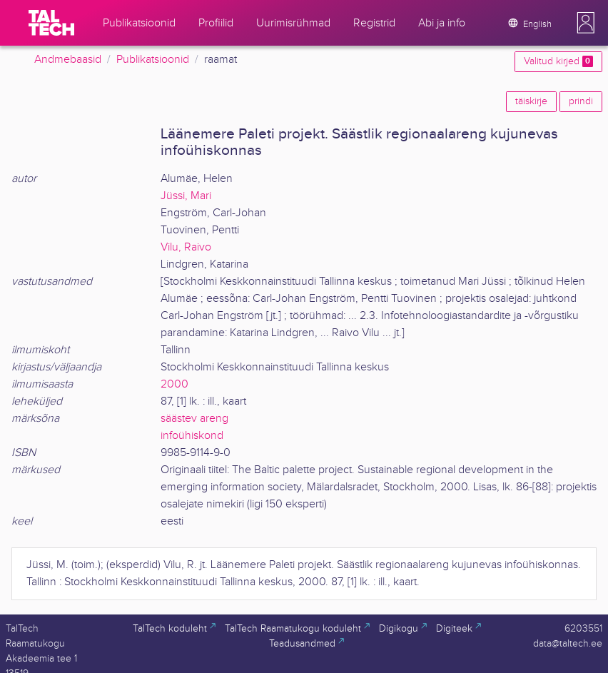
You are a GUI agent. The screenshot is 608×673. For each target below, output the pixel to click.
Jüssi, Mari (186, 196)
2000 (174, 384)
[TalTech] (51, 22)
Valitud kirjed (558, 61)
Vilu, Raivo (186, 247)
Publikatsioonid (152, 59)
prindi (581, 101)
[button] (585, 23)
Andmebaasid (67, 59)
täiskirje (531, 101)
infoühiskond (192, 435)
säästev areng (194, 418)
